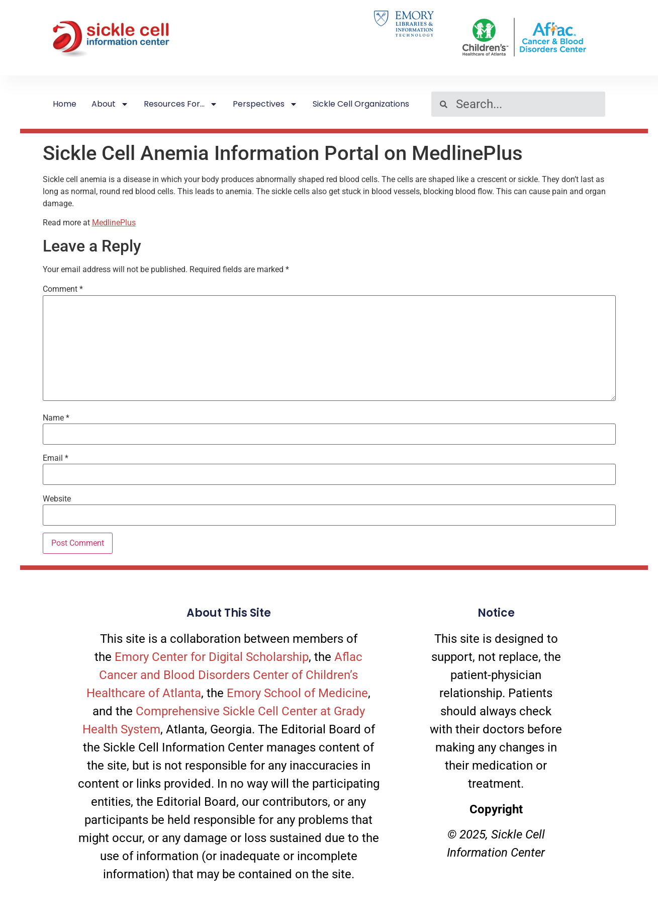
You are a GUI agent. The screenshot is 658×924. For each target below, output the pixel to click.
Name (56, 418)
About (110, 104)
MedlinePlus (114, 222)
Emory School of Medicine (297, 693)
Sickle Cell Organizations (361, 104)
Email (55, 458)
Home (64, 104)
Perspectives (265, 104)
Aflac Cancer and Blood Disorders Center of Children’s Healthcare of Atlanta (224, 675)
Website (57, 499)
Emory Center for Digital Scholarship (212, 657)
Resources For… (181, 104)
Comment (63, 289)
